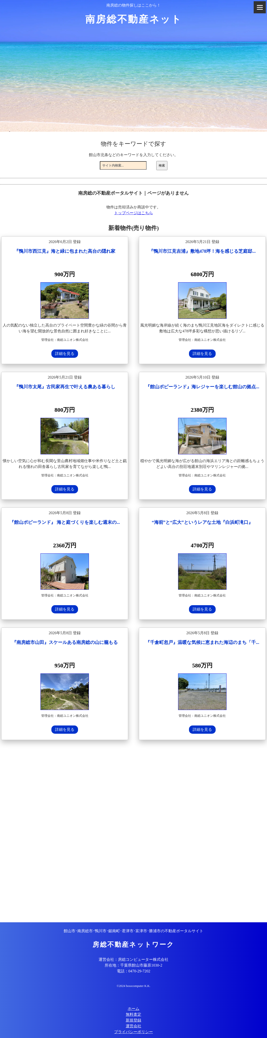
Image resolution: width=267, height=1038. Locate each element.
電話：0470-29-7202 (133, 971)
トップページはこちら (133, 213)
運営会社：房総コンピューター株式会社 (133, 959)
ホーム (133, 1009)
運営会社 (133, 1026)
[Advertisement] (133, 832)
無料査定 (133, 1014)
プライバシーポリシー (133, 1032)
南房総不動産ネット (133, 19)
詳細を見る (64, 353)
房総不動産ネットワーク (133, 944)
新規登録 (133, 1020)
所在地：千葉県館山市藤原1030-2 (133, 965)
